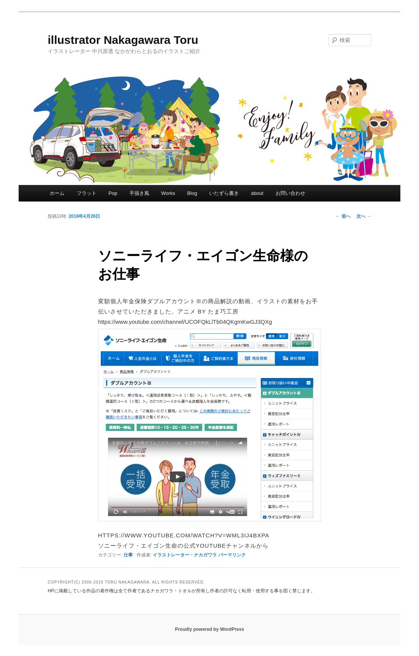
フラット (87, 193)
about (257, 193)
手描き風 (139, 193)
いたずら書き (224, 193)
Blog (192, 193)
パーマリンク (232, 555)
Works (168, 193)
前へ (342, 216)
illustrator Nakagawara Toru (123, 40)
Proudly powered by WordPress (209, 629)
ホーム (57, 193)
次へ (363, 216)
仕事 (128, 555)
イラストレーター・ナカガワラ (185, 555)
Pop (112, 193)
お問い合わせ (290, 193)
